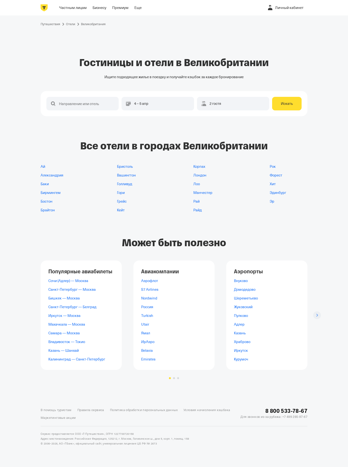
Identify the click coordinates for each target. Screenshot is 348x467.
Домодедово (244, 289)
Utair (145, 324)
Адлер (239, 324)
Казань (240, 333)
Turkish (147, 316)
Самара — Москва (64, 333)
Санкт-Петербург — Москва (72, 289)
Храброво (242, 342)
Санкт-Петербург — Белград (72, 307)
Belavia (147, 350)
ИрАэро (147, 342)
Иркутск (241, 350)
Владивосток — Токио (66, 342)
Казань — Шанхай (63, 350)
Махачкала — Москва (66, 324)
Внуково (241, 281)
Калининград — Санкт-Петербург (76, 359)
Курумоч (241, 359)
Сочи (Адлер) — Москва (68, 281)
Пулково (241, 316)
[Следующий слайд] (317, 315)
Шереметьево (246, 298)
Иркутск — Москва (64, 316)
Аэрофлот (149, 281)
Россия (147, 307)
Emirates (148, 359)
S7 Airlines (149, 289)
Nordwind (149, 298)
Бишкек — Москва (64, 298)
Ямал (145, 333)
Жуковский (243, 307)
